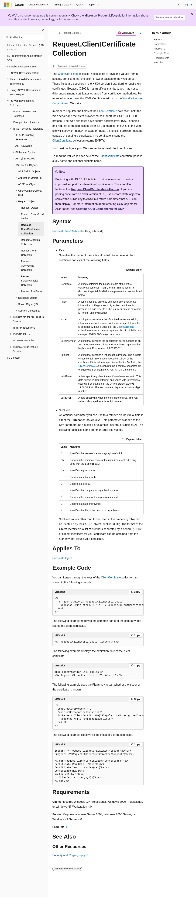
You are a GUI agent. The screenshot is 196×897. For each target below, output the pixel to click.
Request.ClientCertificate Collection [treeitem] (30, 229)
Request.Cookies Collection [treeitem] (30, 242)
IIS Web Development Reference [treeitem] (24, 113)
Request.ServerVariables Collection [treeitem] (29, 280)
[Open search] (179, 5)
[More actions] (140, 33)
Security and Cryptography (68, 855)
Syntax (158, 39)
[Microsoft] (6, 4)
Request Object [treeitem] (29, 207)
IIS (66, 827)
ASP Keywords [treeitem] (23, 145)
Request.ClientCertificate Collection (95, 189)
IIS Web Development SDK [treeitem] (24, 73)
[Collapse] (43, 30)
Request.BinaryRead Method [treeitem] (32, 216)
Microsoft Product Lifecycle (103, 15)
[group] (98, 605)
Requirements (161, 58)
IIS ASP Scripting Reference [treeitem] (24, 137)
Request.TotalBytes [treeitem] (31, 291)
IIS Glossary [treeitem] (13, 357)
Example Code (162, 53)
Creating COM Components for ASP (100, 208)
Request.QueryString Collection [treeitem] (27, 265)
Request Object (70, 32)
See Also (158, 62)
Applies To (159, 48)
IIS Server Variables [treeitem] (23, 340)
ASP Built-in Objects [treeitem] (29, 171)
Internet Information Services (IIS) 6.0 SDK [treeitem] (25, 47)
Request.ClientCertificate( (68, 231)
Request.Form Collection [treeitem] (29, 252)
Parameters (160, 44)
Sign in (188, 4)
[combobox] (24, 37)
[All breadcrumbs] (55, 33)
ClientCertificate (68, 73)
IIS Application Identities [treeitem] (26, 122)
